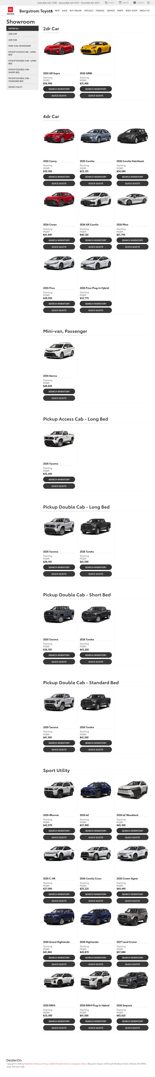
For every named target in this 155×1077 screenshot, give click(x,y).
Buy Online (76, 10)
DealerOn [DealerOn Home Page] (29, 1063)
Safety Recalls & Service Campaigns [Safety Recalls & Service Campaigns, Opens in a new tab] (65, 1063)
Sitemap (37, 1063)
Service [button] (111, 10)
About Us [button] (145, 10)
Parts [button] (120, 10)
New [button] (57, 10)
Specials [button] (88, 10)
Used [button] (64, 10)
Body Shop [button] (131, 10)
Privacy (45, 1063)
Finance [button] (100, 10)
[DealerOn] (14, 1060)
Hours (84, 1063)
